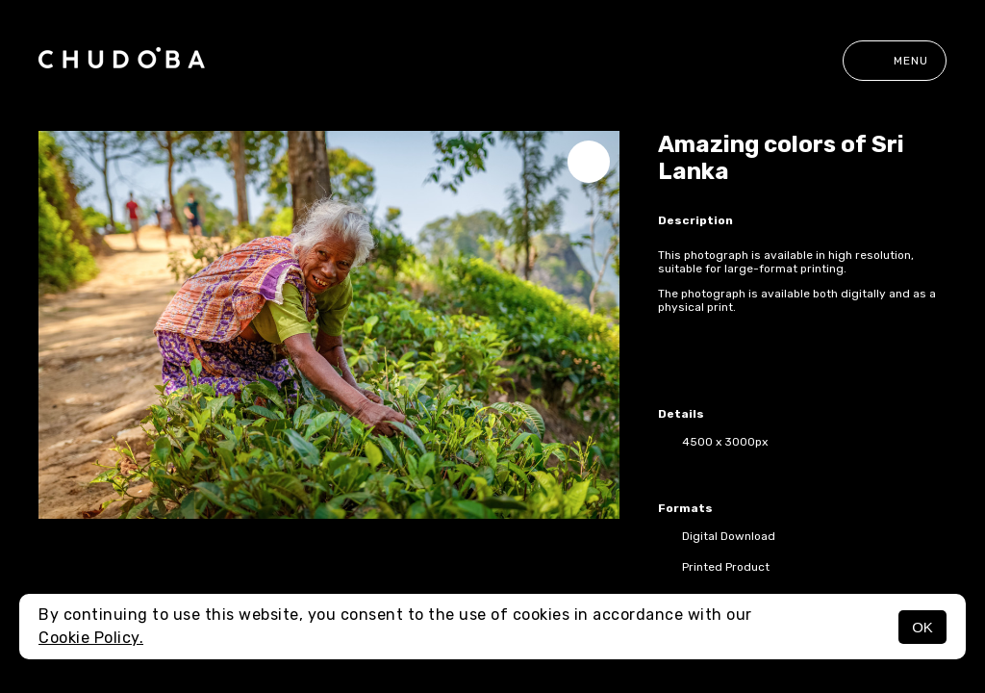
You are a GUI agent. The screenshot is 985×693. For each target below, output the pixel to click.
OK (922, 627)
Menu (894, 60)
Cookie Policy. (90, 638)
